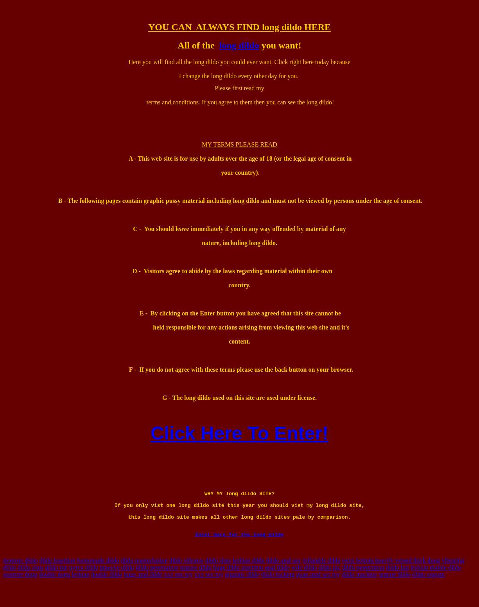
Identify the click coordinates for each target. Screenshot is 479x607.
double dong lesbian (64, 593)
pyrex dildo (83, 586)
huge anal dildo (143, 593)
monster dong (20, 593)
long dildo (239, 45)
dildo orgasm (428, 593)
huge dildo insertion (238, 586)
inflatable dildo (322, 579)
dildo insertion (57, 579)
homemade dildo (98, 579)
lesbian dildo (249, 579)
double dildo (106, 593)
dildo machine (359, 593)
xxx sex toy (178, 593)
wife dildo (304, 586)
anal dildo (277, 586)
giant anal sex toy (318, 593)
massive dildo (117, 586)
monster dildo (20, 579)
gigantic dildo (242, 593)
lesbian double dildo (436, 586)
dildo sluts (218, 579)
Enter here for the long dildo (239, 553)
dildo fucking (278, 593)
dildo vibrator (186, 579)
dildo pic (329, 586)
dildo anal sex (283, 579)
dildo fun (56, 586)
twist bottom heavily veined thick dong (391, 579)
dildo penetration (157, 586)
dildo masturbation (143, 579)
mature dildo (196, 586)
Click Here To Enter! (239, 433)
